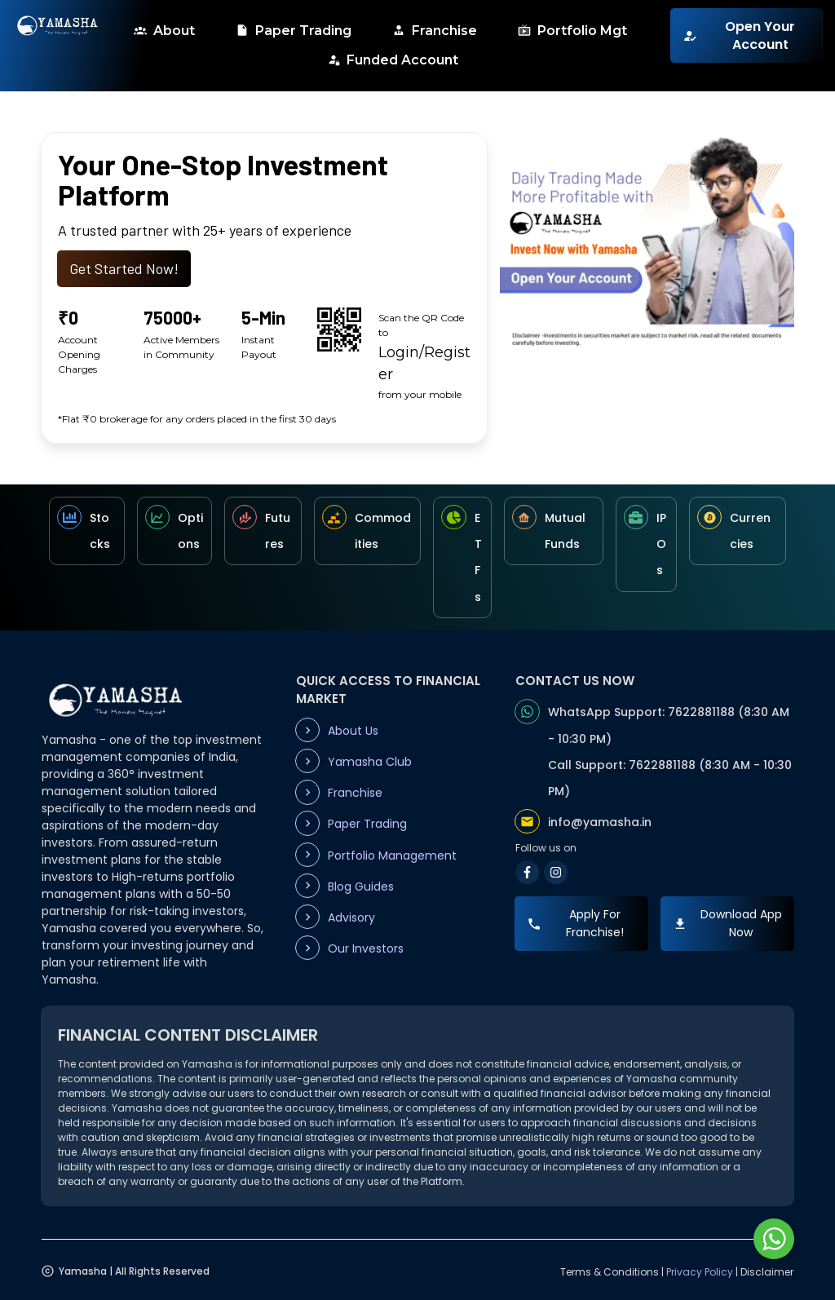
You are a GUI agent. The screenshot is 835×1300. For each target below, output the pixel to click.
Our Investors (366, 948)
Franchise (355, 793)
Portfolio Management (392, 855)
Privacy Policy (699, 1272)
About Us (353, 731)
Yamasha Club (370, 762)
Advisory (351, 917)
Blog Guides (361, 886)
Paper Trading (367, 824)
